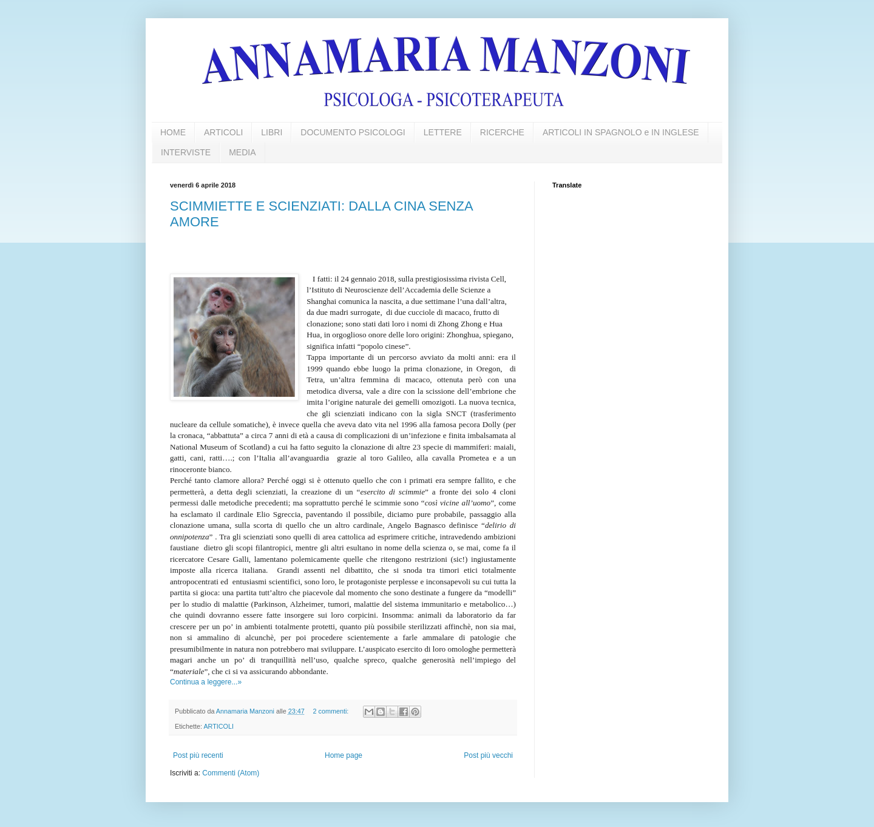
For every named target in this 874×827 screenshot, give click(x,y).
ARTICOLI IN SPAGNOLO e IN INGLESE (621, 132)
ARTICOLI (223, 132)
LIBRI (271, 132)
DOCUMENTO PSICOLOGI (352, 132)
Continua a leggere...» (206, 682)
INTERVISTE (186, 152)
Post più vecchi (488, 755)
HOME (173, 132)
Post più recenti (198, 755)
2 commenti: (332, 711)
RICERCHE (502, 132)
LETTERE (443, 132)
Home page (343, 755)
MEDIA (242, 152)
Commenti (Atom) (230, 773)
